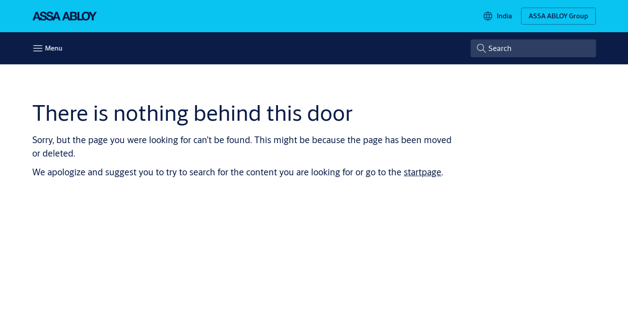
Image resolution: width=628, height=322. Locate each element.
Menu (53, 48)
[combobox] (533, 48)
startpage (422, 172)
